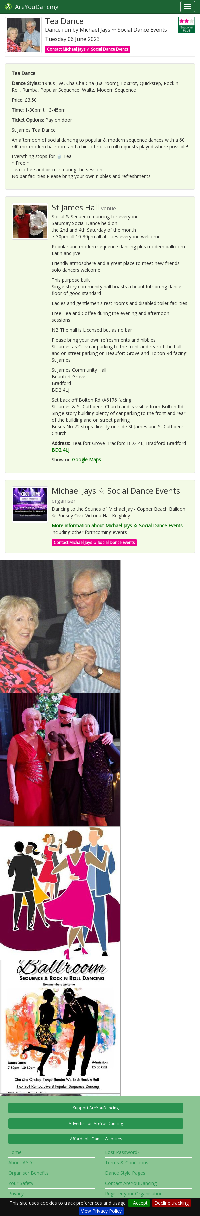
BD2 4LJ (60, 450)
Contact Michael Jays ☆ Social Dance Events (87, 49)
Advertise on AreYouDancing (96, 1123)
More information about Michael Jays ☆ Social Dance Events (117, 525)
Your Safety (20, 1183)
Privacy (16, 1193)
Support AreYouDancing (96, 1108)
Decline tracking (171, 1203)
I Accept (139, 1203)
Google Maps (86, 459)
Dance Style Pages (125, 1173)
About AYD (20, 1162)
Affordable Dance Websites (96, 1139)
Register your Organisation (134, 1193)
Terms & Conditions (126, 1162)
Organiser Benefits (28, 1173)
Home (15, 1152)
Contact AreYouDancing (131, 1183)
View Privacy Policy (101, 1211)
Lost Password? (122, 1152)
